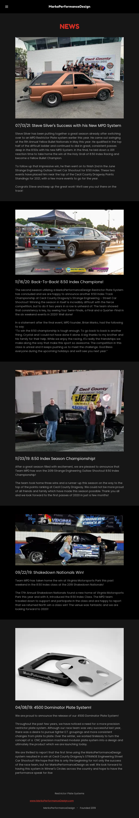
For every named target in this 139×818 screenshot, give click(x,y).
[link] (69, 7)
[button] (10, 7)
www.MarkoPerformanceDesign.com (52, 800)
